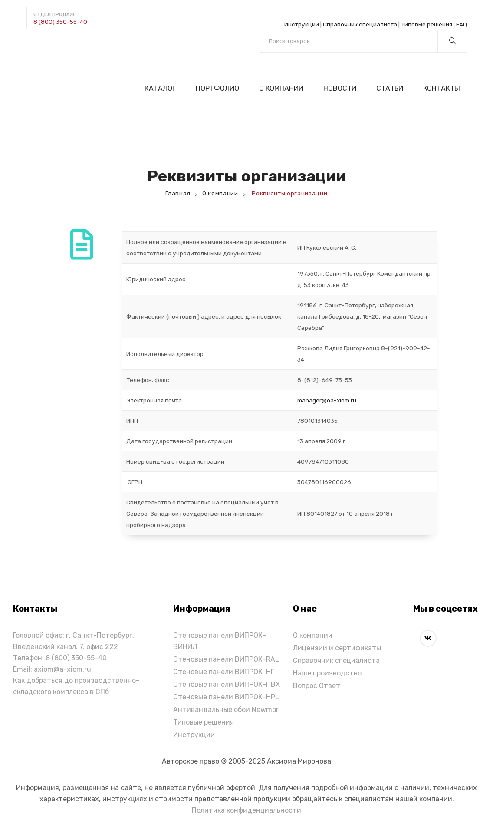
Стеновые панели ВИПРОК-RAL (226, 659)
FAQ (461, 24)
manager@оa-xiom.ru (326, 400)
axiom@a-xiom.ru (62, 669)
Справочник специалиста (360, 24)
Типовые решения (426, 24)
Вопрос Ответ (316, 686)
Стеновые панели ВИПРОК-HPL (226, 697)
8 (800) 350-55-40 (60, 21)
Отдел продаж (54, 14)
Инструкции (301, 24)
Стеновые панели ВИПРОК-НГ (223, 672)
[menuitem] (163, 88)
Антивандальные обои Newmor (226, 709)
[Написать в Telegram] (33, 47)
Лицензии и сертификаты (337, 648)
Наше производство (327, 673)
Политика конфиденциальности (246, 810)
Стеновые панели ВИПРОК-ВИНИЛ (219, 641)
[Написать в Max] (53, 47)
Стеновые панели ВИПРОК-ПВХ (226, 684)
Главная (177, 193)
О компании (220, 193)
